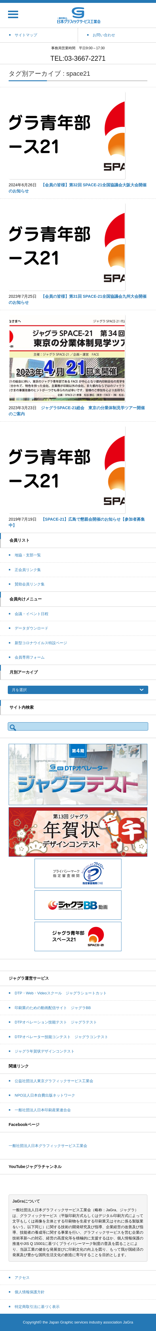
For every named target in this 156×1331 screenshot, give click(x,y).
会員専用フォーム (30, 657)
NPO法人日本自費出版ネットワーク (45, 1095)
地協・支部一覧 (28, 555)
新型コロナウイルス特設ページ (41, 643)
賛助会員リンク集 (30, 584)
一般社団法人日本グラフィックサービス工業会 (48, 1146)
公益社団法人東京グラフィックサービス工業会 (54, 1081)
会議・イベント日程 (31, 614)
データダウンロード (31, 628)
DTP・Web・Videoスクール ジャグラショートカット (61, 993)
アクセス (22, 1277)
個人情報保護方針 (30, 1292)
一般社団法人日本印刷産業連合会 (43, 1110)
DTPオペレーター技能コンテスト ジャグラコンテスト (61, 1037)
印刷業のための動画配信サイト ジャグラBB (53, 1008)
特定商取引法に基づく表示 (37, 1307)
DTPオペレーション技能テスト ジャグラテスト (56, 1022)
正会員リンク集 (28, 570)
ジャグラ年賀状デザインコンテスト (45, 1051)
